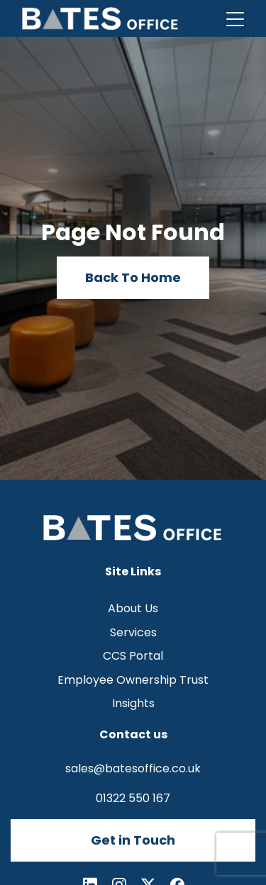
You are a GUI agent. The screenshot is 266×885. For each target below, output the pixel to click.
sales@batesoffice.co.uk (133, 768)
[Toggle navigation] (235, 18)
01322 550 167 (133, 798)
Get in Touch (133, 840)
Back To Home (133, 277)
